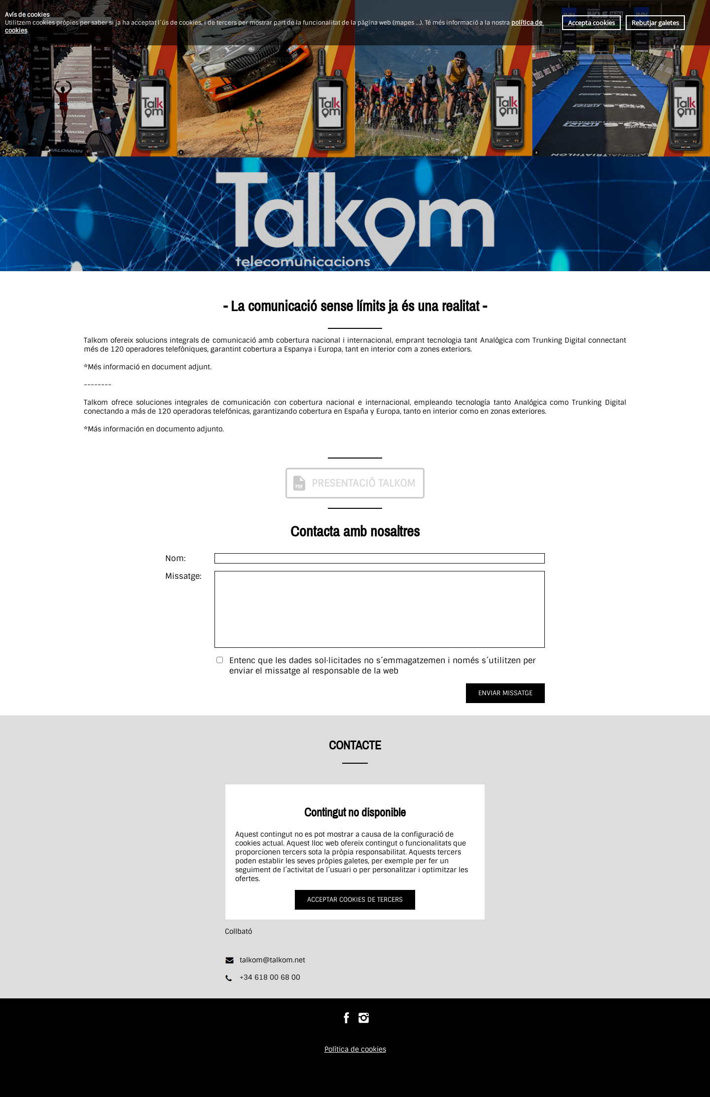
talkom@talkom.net (272, 959)
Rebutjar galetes (655, 22)
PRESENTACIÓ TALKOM (353, 483)
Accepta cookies (591, 22)
